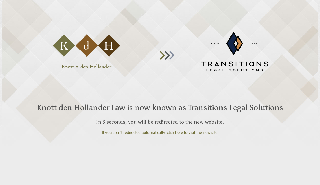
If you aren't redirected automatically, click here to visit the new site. (160, 132)
